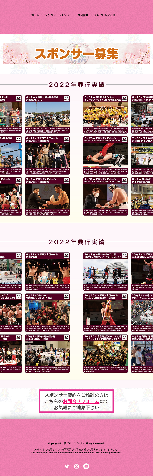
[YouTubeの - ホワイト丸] (86, 466)
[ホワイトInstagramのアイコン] (76, 466)
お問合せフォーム (81, 401)
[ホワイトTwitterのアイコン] (67, 466)
